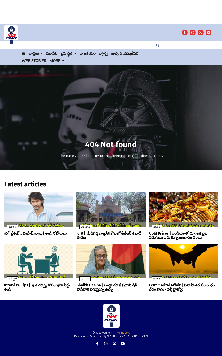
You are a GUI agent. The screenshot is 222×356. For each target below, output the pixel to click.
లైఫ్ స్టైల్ (10, 279)
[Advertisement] (111, 9)
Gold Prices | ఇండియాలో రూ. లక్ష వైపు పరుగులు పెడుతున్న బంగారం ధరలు (182, 236)
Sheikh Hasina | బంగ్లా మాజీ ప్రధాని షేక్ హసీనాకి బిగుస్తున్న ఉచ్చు (109, 287)
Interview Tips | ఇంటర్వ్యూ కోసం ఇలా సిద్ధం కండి (38, 285)
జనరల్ (154, 228)
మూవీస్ (10, 228)
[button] (158, 46)
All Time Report (120, 332)
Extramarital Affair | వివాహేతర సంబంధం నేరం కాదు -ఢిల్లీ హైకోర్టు (181, 287)
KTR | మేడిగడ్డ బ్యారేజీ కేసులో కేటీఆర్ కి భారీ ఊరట (109, 234)
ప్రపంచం (82, 279)
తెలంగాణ (83, 228)
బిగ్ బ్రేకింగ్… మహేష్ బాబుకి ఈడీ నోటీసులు (32, 234)
